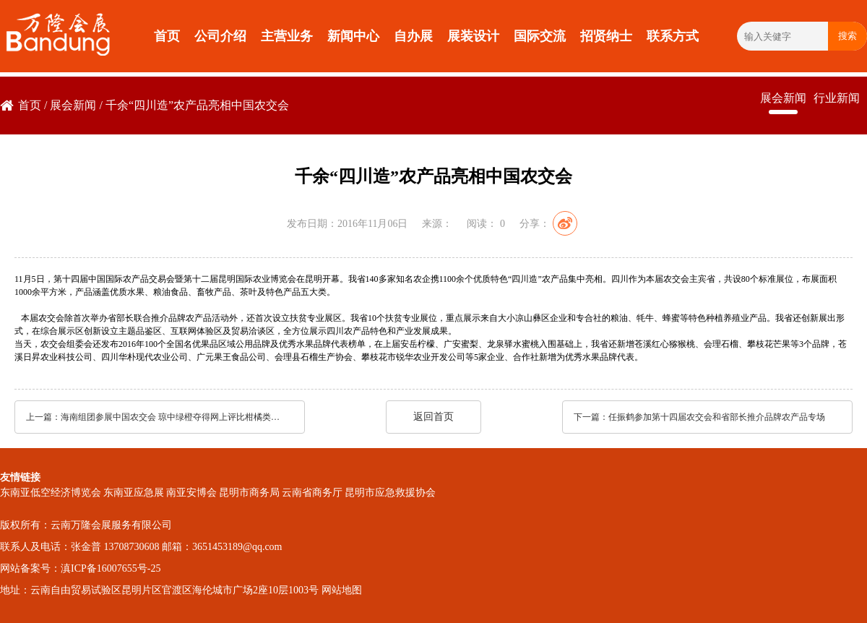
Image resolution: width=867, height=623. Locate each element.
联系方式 (673, 36)
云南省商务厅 (312, 492)
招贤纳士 (606, 36)
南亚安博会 (191, 492)
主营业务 (287, 36)
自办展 (413, 36)
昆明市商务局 (249, 492)
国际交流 (540, 36)
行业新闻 (837, 98)
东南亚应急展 (133, 492)
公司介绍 (220, 36)
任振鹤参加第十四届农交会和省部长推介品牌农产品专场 (716, 417)
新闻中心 (353, 36)
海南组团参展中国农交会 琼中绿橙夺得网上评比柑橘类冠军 (173, 417)
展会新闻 (73, 105)
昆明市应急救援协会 (390, 492)
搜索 (847, 35)
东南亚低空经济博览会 (50, 492)
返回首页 (433, 416)
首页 (167, 36)
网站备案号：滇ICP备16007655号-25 (80, 568)
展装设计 (473, 36)
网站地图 (342, 590)
